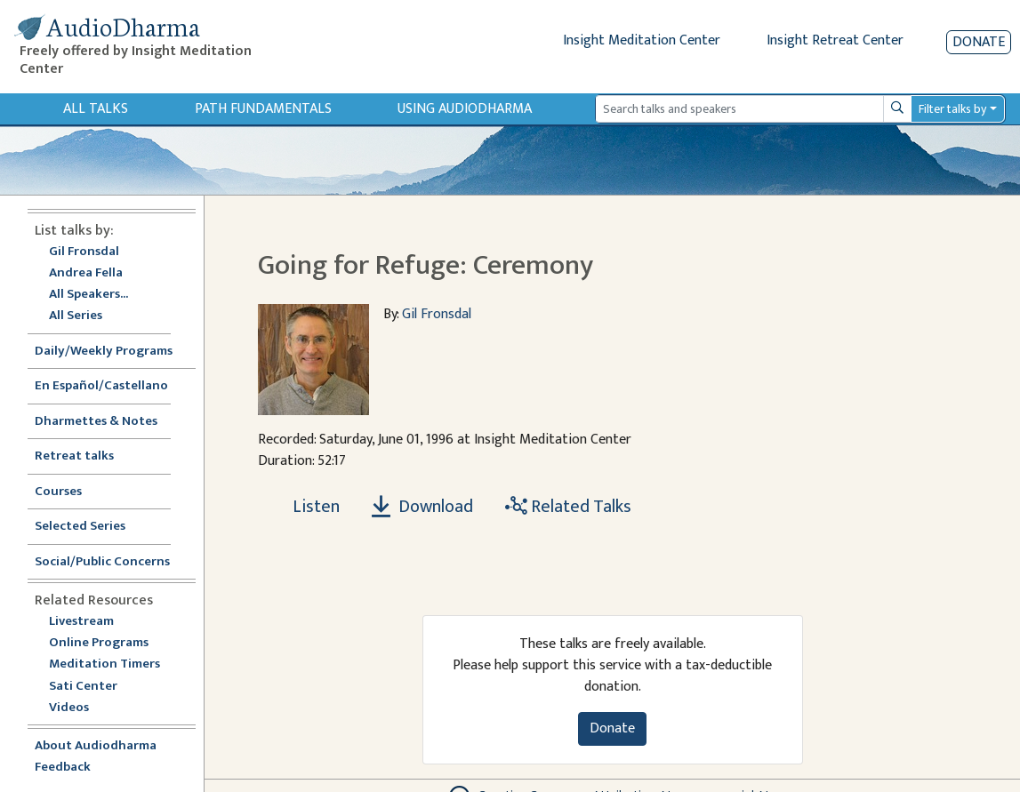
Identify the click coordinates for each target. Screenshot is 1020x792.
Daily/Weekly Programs (113, 351)
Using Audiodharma (465, 109)
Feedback (63, 767)
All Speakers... (88, 294)
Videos (78, 708)
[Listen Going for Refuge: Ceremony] (306, 506)
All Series (75, 316)
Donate (978, 42)
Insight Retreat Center (835, 40)
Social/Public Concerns (102, 562)
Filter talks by (952, 109)
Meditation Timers (104, 664)
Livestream (81, 622)
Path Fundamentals (263, 109)
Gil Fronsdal (84, 252)
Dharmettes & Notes (96, 422)
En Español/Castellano (101, 386)
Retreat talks (74, 456)
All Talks (95, 109)
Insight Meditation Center (641, 40)
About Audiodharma (96, 746)
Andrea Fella (86, 273)
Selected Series (91, 526)
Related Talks (568, 507)
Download (422, 507)
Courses (58, 492)
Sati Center (83, 686)
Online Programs (99, 643)
